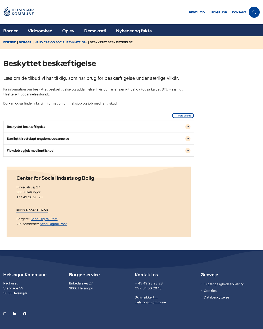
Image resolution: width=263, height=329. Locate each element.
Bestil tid (197, 12)
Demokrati (95, 31)
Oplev (68, 31)
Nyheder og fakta (134, 31)
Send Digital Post (44, 219)
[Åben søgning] (254, 12)
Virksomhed (40, 31)
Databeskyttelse (216, 297)
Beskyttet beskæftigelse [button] (26, 127)
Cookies (210, 291)
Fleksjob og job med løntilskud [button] (30, 150)
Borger (10, 31)
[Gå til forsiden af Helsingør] (21, 12)
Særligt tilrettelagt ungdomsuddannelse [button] (38, 138)
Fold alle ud (184, 115)
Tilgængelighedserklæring (224, 284)
